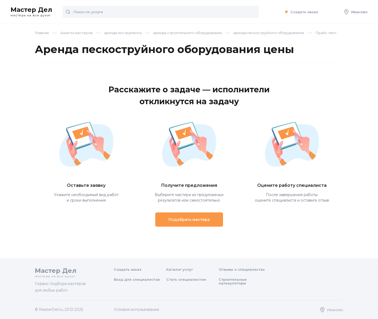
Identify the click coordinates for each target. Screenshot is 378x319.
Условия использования (136, 309)
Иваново (355, 12)
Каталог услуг (179, 269)
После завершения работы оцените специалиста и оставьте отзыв (291, 193)
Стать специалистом (186, 279)
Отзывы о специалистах (242, 269)
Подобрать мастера (189, 219)
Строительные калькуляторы (233, 281)
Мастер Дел (31, 12)
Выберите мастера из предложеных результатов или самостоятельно (189, 193)
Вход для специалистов (137, 279)
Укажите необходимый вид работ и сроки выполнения (86, 193)
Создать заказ (301, 12)
